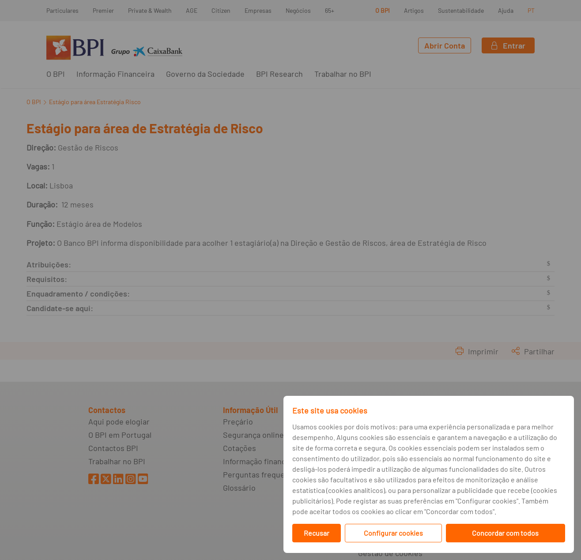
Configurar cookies (393, 533)
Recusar (316, 533)
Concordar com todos (505, 533)
